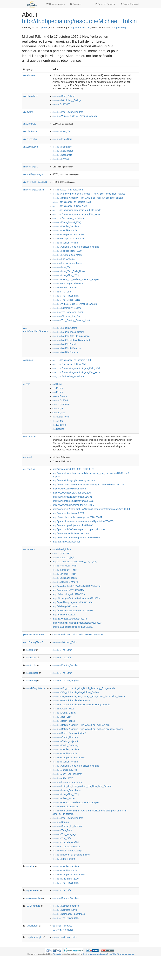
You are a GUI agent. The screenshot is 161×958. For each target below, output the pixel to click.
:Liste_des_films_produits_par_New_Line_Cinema (82, 786)
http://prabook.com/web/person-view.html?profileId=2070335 (83, 521)
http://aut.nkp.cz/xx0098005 (66, 541)
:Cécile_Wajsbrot (65, 741)
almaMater (30, 96)
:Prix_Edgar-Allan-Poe (68, 112)
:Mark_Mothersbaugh (67, 850)
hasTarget (32, 925)
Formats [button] (77, 4)
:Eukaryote (60, 425)
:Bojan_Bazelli (64, 721)
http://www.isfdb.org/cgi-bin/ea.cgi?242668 (74, 480)
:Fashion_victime (65, 242)
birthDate (29, 123)
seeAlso (29, 469)
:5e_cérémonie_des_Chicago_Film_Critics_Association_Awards (89, 193)
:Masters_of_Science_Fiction (71, 854)
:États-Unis (62, 139)
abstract (29, 75)
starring (31, 680)
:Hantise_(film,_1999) (67, 251)
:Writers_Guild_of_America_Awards (75, 116)
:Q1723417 (61, 553)
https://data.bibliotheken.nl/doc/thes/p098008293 (77, 622)
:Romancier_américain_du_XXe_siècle (77, 214)
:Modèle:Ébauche (65, 352)
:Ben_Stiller (62, 716)
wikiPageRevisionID (35, 182)
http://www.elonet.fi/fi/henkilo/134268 (71, 533)
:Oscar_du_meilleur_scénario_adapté (76, 279)
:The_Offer (62, 291)
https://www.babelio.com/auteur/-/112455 (73, 505)
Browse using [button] (55, 4)
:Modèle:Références (67, 348)
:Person (58, 388)
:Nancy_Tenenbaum (67, 790)
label (27, 457)
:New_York (62, 131)
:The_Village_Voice (66, 299)
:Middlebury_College (67, 100)
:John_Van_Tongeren (67, 774)
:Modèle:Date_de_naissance (71, 336)
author (30, 650)
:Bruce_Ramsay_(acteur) (69, 733)
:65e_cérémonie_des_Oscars (71, 700)
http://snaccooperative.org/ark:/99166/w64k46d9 (77, 537)
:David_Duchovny (66, 745)
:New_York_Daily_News (69, 271)
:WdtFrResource (63, 929)
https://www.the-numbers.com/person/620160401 (77, 517)
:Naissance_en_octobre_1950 (72, 202)
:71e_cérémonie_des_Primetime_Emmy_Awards (81, 704)
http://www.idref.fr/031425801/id (69, 590)
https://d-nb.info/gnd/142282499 (69, 594)
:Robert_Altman (65, 287)
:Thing (57, 384)
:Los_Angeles (63, 259)
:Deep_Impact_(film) (67, 222)
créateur (33, 890)
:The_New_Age (64, 834)
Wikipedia (57, 954)
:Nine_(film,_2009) (66, 275)
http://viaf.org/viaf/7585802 (66, 606)
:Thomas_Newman (66, 846)
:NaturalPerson (61, 416)
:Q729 (59, 412)
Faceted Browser (105, 4)
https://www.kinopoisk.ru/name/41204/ (72, 492)
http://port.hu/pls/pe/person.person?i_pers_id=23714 (79, 529)
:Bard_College (64, 96)
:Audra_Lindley (64, 712)
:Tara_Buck (62, 830)
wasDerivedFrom (34, 634)
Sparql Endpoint (129, 4)
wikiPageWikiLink (33, 189)
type (26, 384)
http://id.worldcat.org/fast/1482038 (70, 618)
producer (32, 673)
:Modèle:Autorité (65, 328)
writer (30, 866)
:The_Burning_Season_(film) (71, 320)
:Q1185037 (61, 104)
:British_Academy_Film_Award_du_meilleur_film (81, 725)
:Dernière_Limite (65, 230)
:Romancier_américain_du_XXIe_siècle (77, 210)
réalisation (34, 898)
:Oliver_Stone (63, 798)
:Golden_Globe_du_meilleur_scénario (76, 246)
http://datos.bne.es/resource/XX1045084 (73, 610)
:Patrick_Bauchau (66, 806)
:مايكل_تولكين (64, 557)
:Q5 (58, 408)
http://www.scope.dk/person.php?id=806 (73, 525)
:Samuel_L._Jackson (67, 826)
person (44, 27)
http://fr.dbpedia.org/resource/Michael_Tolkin (79, 21)
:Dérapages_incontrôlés (69, 234)
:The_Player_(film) (66, 295)
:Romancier (62, 146)
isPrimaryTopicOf (33, 642)
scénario (33, 905)
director (31, 665)
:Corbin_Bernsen (65, 737)
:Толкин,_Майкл (65, 582)
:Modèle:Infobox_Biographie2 (71, 340)
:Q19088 (60, 400)
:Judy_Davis (63, 778)
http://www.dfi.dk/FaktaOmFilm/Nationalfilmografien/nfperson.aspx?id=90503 (91, 509)
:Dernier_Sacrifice (66, 226)
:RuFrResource (62, 925)
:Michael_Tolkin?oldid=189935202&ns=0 (78, 634)
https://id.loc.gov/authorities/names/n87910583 (76, 598)
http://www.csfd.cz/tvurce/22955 (69, 513)
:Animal (58, 420)
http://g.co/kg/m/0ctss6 (64, 614)
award (28, 112)
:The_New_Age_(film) (68, 312)
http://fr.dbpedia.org (80, 27)
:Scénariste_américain (68, 218)
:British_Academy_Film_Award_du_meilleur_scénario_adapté (88, 197)
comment (29, 436)
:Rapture (61, 822)
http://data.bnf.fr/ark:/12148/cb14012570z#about (77, 586)
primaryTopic (34, 937)
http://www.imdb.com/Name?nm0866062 (73, 501)
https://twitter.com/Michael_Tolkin (69, 488)
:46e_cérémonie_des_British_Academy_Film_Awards (84, 688)
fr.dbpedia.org (119, 27)
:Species (58, 429)
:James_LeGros (65, 770)
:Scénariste (62, 155)
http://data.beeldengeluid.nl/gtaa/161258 (73, 627)
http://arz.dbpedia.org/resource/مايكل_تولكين (75, 561)
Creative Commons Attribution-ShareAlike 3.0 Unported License (108, 954)
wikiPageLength (33, 174)
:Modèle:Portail (64, 344)
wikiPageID (30, 166)
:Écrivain (61, 159)
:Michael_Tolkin (62, 549)
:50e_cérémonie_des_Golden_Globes (76, 692)
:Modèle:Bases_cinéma (68, 332)
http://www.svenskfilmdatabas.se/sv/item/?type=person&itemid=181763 (88, 484)
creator (31, 657)
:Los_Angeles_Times (67, 263)
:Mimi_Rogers (64, 858)
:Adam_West (63, 708)
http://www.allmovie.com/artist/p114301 (72, 496)
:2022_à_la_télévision (68, 189)
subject (28, 360)
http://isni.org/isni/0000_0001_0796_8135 (73, 469)
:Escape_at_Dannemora (69, 238)
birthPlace (30, 131)
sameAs (29, 549)
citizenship (30, 139)
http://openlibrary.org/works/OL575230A (73, 602)
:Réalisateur (63, 150)
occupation (30, 146)
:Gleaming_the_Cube (67, 316)
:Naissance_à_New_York (70, 206)
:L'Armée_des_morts (67, 255)
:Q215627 (61, 404)
